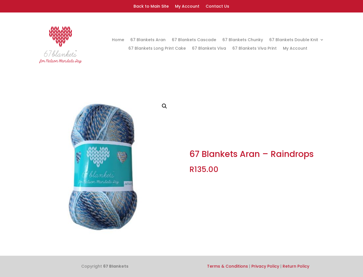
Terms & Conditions (227, 266)
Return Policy (296, 266)
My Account (187, 6)
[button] (164, 106)
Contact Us (217, 6)
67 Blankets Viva (209, 48)
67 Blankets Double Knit (293, 40)
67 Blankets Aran (148, 40)
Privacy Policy (265, 266)
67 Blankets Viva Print (254, 48)
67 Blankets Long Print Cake (157, 48)
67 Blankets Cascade (194, 40)
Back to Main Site (151, 6)
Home (118, 40)
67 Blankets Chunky (242, 40)
